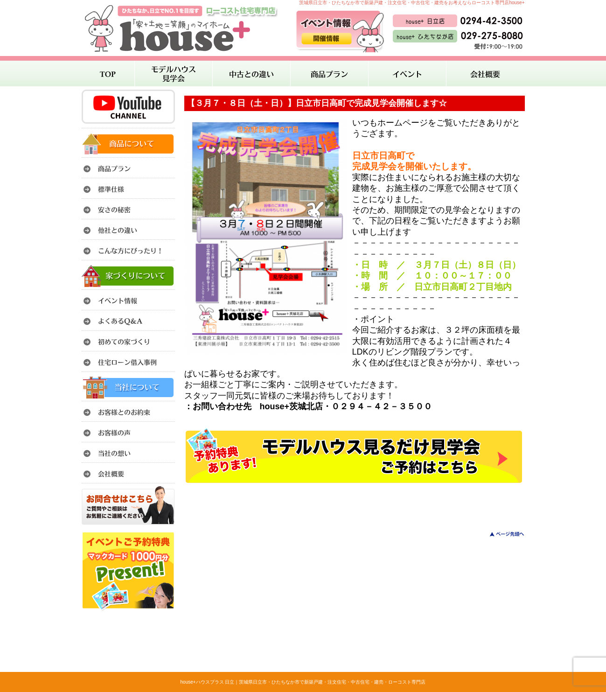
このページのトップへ (501, 534)
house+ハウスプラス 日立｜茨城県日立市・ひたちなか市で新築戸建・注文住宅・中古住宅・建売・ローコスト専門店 (303, 682)
